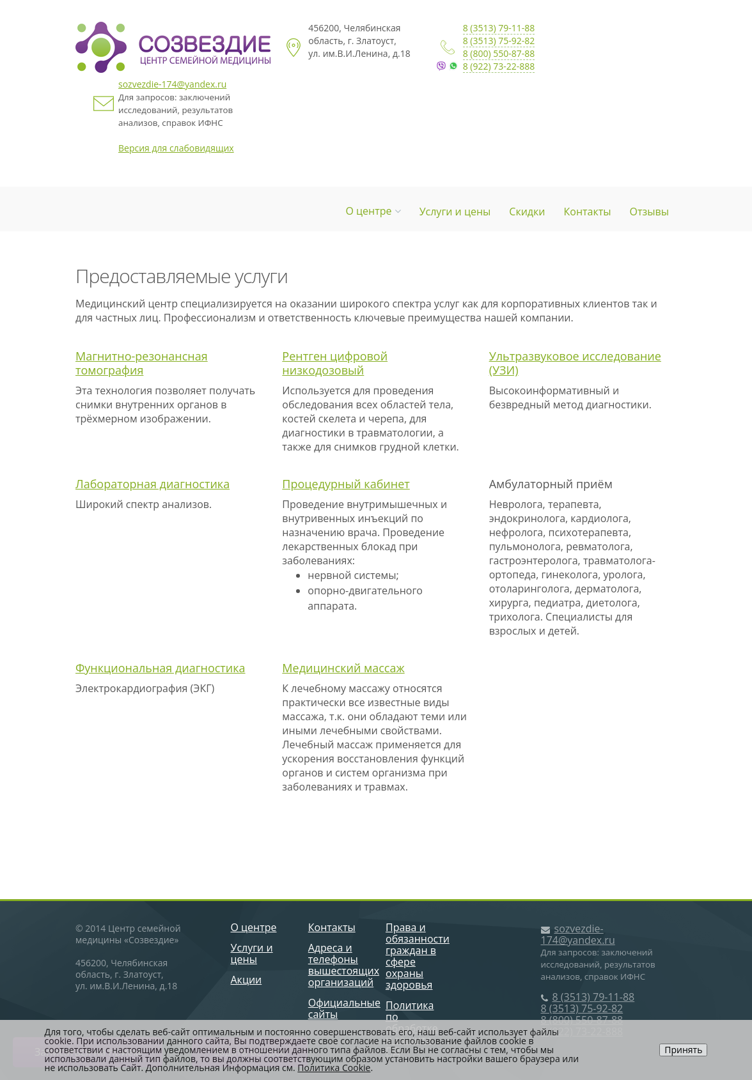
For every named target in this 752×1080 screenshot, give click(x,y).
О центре (372, 211)
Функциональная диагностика (160, 667)
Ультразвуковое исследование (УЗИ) (575, 363)
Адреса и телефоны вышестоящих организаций (343, 965)
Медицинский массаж (343, 667)
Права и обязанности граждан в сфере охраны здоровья (418, 956)
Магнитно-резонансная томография (141, 363)
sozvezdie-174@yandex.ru (172, 84)
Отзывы (649, 211)
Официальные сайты (344, 1008)
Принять (683, 1050)
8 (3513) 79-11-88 (499, 28)
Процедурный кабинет (345, 483)
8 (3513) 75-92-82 (499, 41)
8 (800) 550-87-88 (499, 53)
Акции (246, 980)
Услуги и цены (455, 211)
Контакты (587, 211)
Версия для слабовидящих (176, 148)
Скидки (527, 211)
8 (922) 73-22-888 (499, 66)
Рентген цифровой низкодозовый (335, 363)
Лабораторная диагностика (152, 483)
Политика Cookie (333, 1067)
